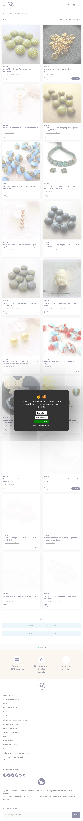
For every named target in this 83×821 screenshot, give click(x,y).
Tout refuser (41, 413)
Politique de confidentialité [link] (41, 425)
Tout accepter (41, 421)
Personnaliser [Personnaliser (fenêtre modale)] (41, 417)
